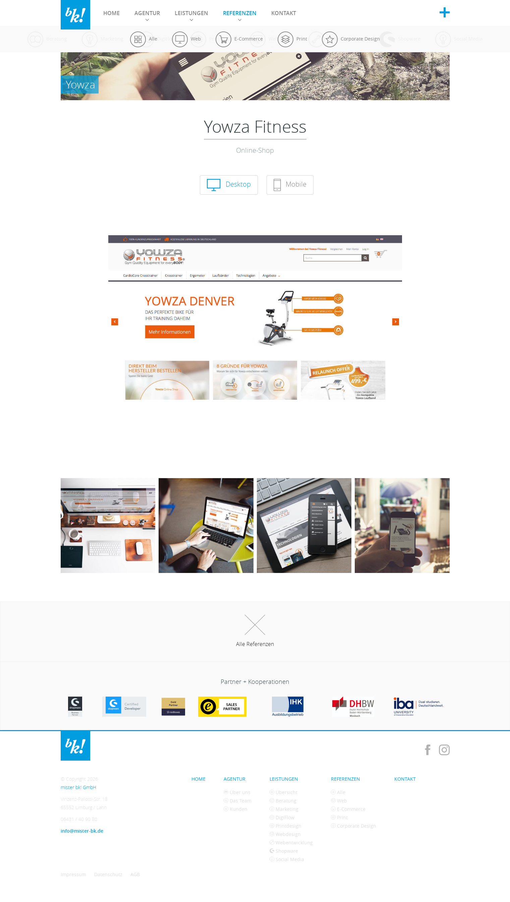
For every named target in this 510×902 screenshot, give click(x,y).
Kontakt (283, 13)
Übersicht (283, 792)
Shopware (284, 851)
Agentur (147, 15)
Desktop (229, 185)
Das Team (237, 800)
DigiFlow (282, 817)
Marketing (284, 809)
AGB (135, 874)
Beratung (283, 800)
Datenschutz (108, 874)
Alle (338, 792)
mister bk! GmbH (75, 14)
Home (111, 13)
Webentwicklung (291, 842)
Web (339, 800)
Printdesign (285, 826)
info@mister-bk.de (82, 831)
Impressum (73, 874)
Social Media (287, 859)
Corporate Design (353, 826)
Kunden (235, 809)
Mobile (290, 185)
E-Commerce (348, 809)
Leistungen (191, 15)
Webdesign (285, 834)
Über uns (237, 792)
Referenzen (240, 15)
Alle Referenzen (255, 631)
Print (339, 817)
